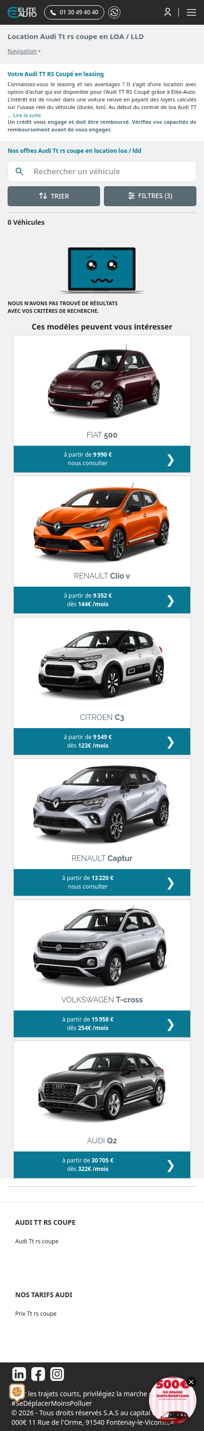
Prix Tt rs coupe (35, 1314)
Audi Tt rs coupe (36, 1241)
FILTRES (150, 195)
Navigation (22, 51)
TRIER (54, 195)
